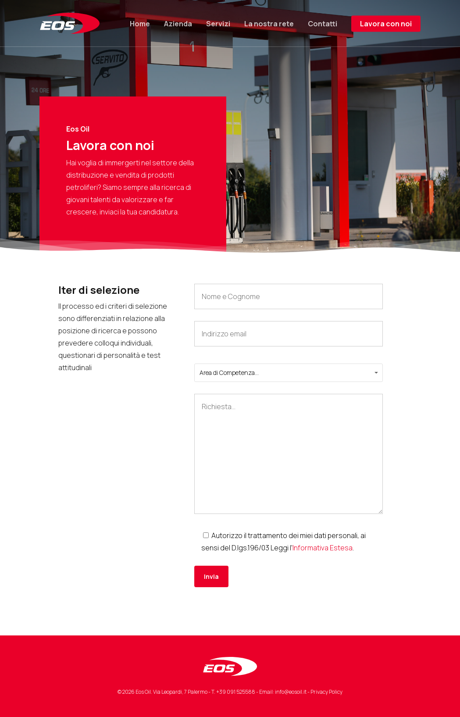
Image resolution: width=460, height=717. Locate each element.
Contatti (322, 24)
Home (140, 24)
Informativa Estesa (322, 548)
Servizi (218, 24)
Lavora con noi (386, 24)
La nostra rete (269, 24)
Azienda (178, 24)
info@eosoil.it (291, 692)
